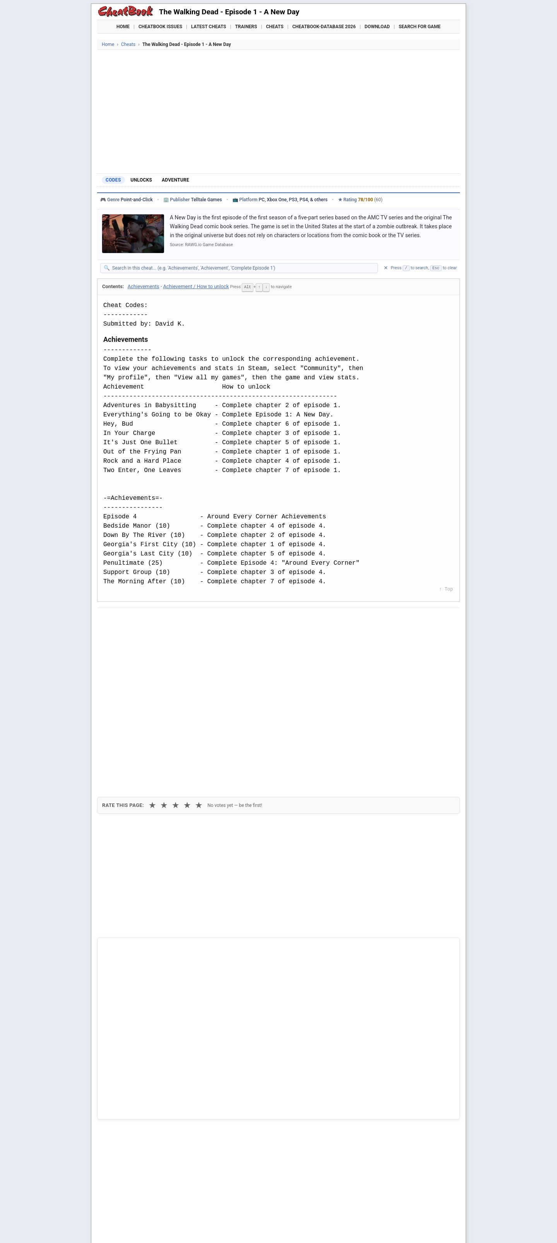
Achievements (143, 286)
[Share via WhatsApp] (201, 620)
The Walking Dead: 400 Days (143, 1085)
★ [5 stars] (199, 662)
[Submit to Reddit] (163, 620)
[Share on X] (144, 620)
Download (377, 26)
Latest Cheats (208, 26)
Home (123, 26)
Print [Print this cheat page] (169, 638)
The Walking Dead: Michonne (144, 1098)
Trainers (246, 26)
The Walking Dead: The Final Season (153, 1124)
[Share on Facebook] (125, 620)
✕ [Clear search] (386, 267)
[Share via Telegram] (220, 620)
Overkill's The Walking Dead (142, 1072)
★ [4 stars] (187, 662)
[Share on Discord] (182, 620)
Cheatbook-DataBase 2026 (324, 26)
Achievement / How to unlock (196, 286)
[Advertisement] (278, 112)
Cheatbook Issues (160, 26)
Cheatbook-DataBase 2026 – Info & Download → (246, 935)
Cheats (275, 26)
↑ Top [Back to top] (446, 588)
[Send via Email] (239, 620)
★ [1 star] (152, 662)
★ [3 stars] (175, 662)
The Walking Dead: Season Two (147, 1111)
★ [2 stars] (164, 662)
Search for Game (420, 26)
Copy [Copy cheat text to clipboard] (137, 638)
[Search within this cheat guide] (243, 268)
